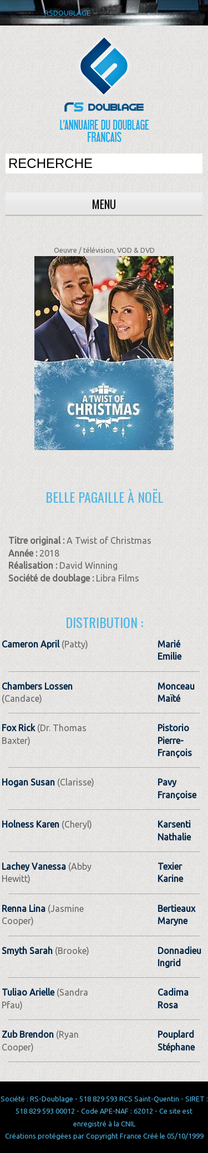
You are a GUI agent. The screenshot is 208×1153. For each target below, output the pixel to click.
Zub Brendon (28, 1034)
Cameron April (30, 644)
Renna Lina (23, 909)
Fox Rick (18, 728)
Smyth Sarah (27, 951)
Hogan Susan (28, 782)
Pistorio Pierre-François (175, 740)
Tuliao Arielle (28, 992)
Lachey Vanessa (34, 866)
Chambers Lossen (37, 686)
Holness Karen (30, 824)
